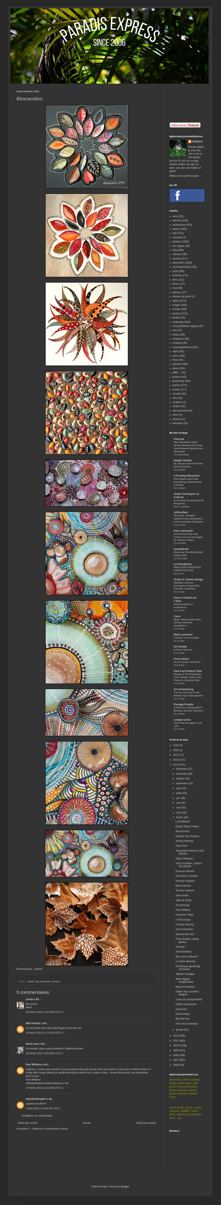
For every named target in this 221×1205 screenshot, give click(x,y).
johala (29, 999)
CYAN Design (183, 919)
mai (178, 802)
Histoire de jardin (181, 296)
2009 (176, 1050)
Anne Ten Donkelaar (187, 1023)
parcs (175, 355)
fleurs (175, 283)
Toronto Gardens (185, 890)
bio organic (178, 245)
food (174, 288)
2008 (176, 1055)
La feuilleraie (183, 821)
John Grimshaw (184, 929)
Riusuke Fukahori (185, 881)
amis (175, 216)
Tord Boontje (182, 905)
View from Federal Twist (188, 671)
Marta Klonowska (185, 986)
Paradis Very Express (187, 836)
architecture (178, 224)
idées (175, 300)
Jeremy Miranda (184, 841)
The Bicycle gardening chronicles (188, 968)
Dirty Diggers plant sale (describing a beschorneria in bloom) (187, 482)
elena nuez (32, 1043)
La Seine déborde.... (187, 961)
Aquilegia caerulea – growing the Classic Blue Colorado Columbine (187, 585)
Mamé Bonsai (183, 885)
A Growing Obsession (187, 475)
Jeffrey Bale (181, 512)
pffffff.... (176, 372)
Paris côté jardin (183, 530)
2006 (176, 1064)
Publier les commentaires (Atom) (50, 1128)
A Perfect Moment (183, 649)
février (180, 817)
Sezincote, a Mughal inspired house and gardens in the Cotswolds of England (188, 518)
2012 (176, 1035)
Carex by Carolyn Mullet (189, 999)
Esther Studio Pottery (187, 826)
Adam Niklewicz (184, 858)
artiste (31, 981)
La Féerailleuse (183, 564)
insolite (176, 309)
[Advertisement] (186, 103)
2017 (176, 755)
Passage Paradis (183, 704)
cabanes (177, 254)
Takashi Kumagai (185, 974)
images (176, 305)
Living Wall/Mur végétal (185, 326)
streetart (177, 419)
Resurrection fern (185, 934)
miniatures (178, 338)
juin (178, 798)
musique (177, 342)
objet (175, 351)
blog (37, 981)
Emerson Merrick (185, 871)
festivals (176, 275)
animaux (177, 220)
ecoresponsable (181, 266)
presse (176, 389)
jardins (176, 313)
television (177, 423)
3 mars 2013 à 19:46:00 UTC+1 (43, 1108)
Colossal (179, 439)
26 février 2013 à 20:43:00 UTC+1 (44, 1053)
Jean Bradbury (184, 951)
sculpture (177, 402)
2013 (176, 764)
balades (176, 241)
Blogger (125, 1186)
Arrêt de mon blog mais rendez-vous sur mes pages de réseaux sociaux (188, 537)
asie (174, 233)
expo (175, 271)
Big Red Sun (182, 1018)
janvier (180, 1029)
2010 (176, 1045)
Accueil (87, 1123)
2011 (176, 1040)
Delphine (197, 141)
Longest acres (182, 719)
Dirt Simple (180, 646)
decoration (45, 981)
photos (176, 376)
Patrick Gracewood (186, 1004)
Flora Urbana (181, 658)
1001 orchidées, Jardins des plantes (189, 865)
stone (175, 414)
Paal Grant (181, 845)
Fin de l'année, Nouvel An (187, 662)
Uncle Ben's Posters (187, 876)
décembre (182, 768)
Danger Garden (183, 460)
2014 (176, 759)
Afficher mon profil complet (184, 175)
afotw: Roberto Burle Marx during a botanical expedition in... (187, 622)
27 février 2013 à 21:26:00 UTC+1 (44, 1087)
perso (175, 368)
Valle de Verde (183, 900)
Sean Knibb (182, 895)
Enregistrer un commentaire (37, 1115)
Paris (175, 359)
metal (175, 334)
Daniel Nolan (183, 1014)
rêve (174, 398)
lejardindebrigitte (36, 1098)
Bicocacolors (24, 968)
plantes (176, 385)
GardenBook (181, 549)
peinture (56, 981)
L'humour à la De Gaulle (186, 637)
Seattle (176, 406)
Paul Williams (34, 1064)
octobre (180, 778)
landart (176, 317)
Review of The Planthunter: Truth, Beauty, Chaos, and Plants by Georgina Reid (188, 677)
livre (174, 330)
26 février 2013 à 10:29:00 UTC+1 (44, 1012)
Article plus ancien (146, 1123)
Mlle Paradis (33, 1023)
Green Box (181, 1009)
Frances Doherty (185, 924)
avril (178, 807)
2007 (176, 1060)
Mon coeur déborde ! (187, 956)
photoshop (178, 381)
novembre (182, 773)
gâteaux (176, 292)
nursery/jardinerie (182, 347)
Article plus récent (27, 1123)
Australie (177, 237)
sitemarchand (179, 410)
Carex (177, 616)
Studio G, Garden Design (188, 579)
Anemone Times (185, 914)
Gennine (180, 946)
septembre (182, 783)
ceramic (176, 258)
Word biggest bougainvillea (184, 980)
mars (179, 812)
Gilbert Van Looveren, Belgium (188, 993)
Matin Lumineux (183, 634)
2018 (176, 750)
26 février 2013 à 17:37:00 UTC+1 (44, 1032)
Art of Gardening (183, 689)
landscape (178, 322)
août (179, 788)
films (175, 279)
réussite (176, 393)
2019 (176, 745)
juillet (179, 793)
